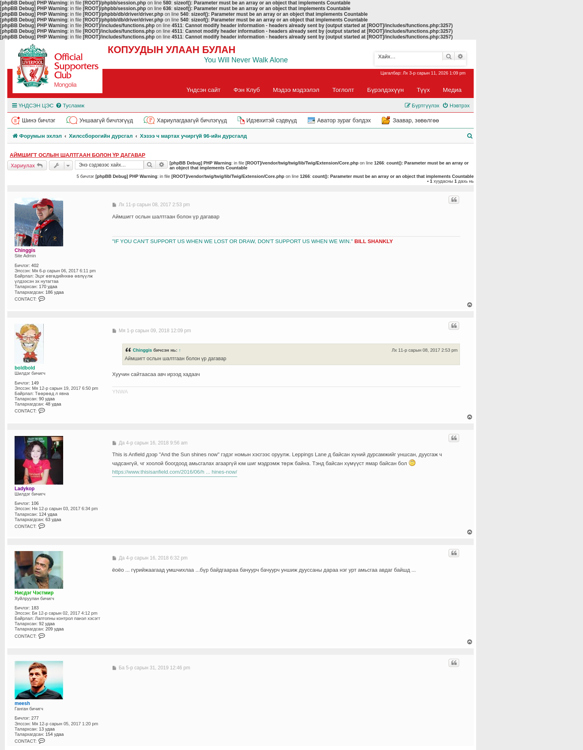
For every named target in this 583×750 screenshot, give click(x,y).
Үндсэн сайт (204, 89)
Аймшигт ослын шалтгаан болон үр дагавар (77, 155)
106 (34, 503)
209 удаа (54, 628)
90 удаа (47, 398)
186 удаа (54, 292)
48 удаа (53, 404)
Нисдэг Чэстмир (34, 593)
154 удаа (54, 734)
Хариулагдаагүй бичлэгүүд (192, 120)
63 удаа (53, 519)
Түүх (423, 89)
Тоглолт (343, 89)
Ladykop (24, 488)
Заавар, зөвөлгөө (416, 120)
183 (34, 607)
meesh (22, 703)
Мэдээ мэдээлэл (296, 89)
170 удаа (48, 286)
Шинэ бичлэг (38, 120)
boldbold (25, 368)
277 (34, 718)
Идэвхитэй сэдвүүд (271, 120)
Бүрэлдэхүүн (385, 89)
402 (34, 265)
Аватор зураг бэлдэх (344, 120)
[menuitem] (69, 105)
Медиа (452, 89)
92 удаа (47, 623)
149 (34, 382)
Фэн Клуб (247, 89)
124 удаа (48, 514)
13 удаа (47, 728)
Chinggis (25, 250)
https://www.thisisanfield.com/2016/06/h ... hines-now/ (174, 472)
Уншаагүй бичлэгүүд (106, 120)
